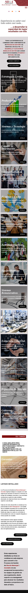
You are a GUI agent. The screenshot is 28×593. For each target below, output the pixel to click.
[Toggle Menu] (26, 7)
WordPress (17, 591)
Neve (2, 591)
